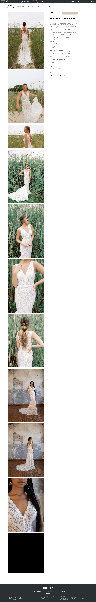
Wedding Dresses (59, 1)
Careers (39, 591)
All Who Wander (34, 1)
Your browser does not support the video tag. (26, 553)
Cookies (52, 591)
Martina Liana (14, 1)
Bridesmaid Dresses (71, 1)
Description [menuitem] (53, 75)
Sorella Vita (44, 1)
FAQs (48, 591)
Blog (79, 1)
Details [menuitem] (62, 75)
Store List (44, 591)
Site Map (56, 591)
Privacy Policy (62, 591)
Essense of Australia (4, 1)
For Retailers (33, 591)
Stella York (25, 1)
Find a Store (31, 6)
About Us (50, 6)
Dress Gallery (21, 6)
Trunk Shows (41, 6)
